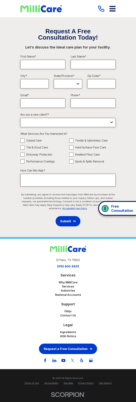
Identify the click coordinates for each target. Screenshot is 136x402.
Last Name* (78, 56)
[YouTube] (63, 360)
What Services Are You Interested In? (43, 133)
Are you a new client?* (34, 114)
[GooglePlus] (91, 360)
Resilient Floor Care (87, 154)
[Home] (41, 8)
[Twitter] (73, 360)
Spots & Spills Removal (89, 161)
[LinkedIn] (54, 360)
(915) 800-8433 (68, 266)
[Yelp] (82, 360)
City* (23, 76)
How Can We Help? (32, 170)
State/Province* (64, 76)
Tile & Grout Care (37, 147)
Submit (68, 221)
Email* (24, 95)
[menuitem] (31, 383)
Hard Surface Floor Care (90, 147)
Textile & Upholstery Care (91, 140)
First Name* (28, 56)
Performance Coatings (40, 161)
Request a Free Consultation (68, 349)
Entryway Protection (39, 154)
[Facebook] (45, 360)
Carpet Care (34, 140)
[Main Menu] (112, 9)
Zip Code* (93, 76)
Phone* (75, 95)
